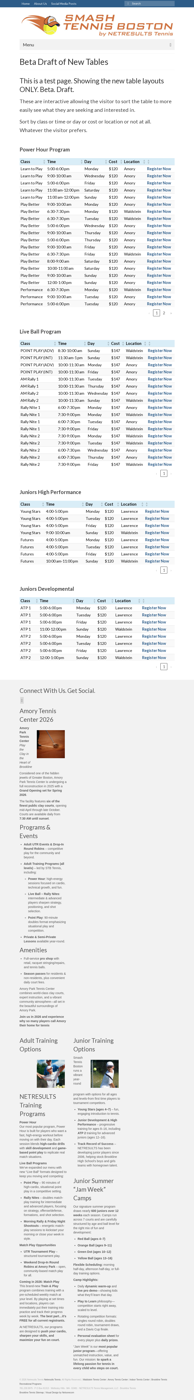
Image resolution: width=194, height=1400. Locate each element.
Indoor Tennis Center (140, 1379)
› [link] (171, 312)
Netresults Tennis (52, 1379)
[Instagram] (22, 700)
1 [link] (156, 312)
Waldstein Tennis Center (94, 1379)
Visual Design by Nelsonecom (59, 1392)
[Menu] (97, 44)
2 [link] (164, 312)
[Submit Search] (127, 3)
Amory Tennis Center (118, 1379)
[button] (44, 161)
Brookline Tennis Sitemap (32, 1392)
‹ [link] (149, 312)
